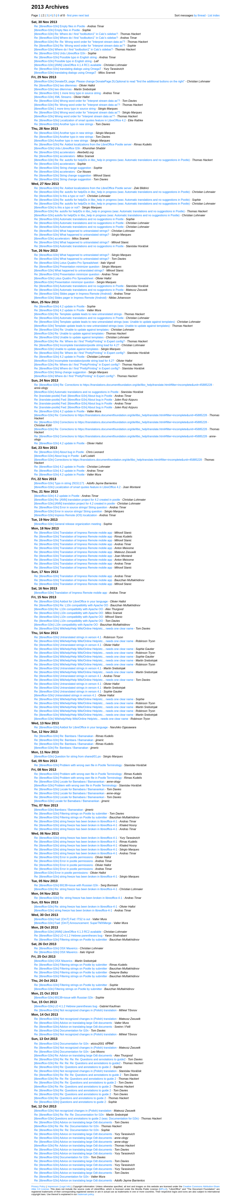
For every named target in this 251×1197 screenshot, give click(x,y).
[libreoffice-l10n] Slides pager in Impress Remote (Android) (70, 297)
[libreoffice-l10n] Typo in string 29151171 (59, 483)
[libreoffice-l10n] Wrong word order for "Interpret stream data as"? (74, 116)
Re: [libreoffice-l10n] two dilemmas (55, 85)
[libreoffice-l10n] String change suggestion (60, 372)
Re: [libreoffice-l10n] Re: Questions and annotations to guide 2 (72, 1067)
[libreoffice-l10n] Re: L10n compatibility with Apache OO (68, 609)
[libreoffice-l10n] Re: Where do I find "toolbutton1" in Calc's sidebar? (76, 33)
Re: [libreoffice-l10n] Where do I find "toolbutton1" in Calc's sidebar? (76, 37)
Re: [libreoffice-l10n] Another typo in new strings (63, 124)
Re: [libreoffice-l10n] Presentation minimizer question (66, 266)
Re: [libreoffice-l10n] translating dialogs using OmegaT (67, 68)
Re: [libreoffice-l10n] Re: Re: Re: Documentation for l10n (69, 1114)
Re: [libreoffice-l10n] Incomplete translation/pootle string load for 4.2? (76, 345)
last (87, 15)
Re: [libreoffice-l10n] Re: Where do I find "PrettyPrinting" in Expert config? (79, 352)
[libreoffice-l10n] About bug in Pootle (56, 455)
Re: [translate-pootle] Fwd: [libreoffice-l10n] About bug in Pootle (73, 395)
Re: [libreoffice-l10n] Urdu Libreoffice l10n (59, 53)
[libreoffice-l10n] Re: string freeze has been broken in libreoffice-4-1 (75, 889)
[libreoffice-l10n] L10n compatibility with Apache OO (66, 624)
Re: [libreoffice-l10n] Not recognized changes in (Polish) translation (75, 1010)
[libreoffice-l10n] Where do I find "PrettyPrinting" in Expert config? (74, 376)
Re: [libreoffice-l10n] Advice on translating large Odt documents (73, 1022)
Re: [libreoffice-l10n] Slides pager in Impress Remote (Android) (73, 293)
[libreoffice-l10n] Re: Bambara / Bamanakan (61, 747)
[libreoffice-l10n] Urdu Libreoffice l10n (57, 148)
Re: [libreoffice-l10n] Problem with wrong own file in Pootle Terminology (78, 765)
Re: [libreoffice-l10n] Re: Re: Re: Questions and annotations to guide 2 (77, 1074)
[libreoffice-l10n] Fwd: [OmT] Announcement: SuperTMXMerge (72, 923)
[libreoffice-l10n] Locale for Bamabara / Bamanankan (66, 801)
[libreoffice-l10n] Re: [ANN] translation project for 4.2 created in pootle (77, 499)
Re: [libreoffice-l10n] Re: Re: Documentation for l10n (66, 1130)
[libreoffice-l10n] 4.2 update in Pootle (56, 495)
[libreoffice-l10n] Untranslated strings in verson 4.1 (65, 695)
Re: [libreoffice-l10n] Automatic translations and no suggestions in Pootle (79, 219)
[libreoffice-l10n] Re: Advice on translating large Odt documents (73, 1055)
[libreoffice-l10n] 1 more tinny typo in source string (65, 108)
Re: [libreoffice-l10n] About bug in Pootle (59, 452)
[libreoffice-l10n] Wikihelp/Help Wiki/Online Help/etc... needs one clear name (81, 718)
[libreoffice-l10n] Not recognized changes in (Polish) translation (73, 1110)
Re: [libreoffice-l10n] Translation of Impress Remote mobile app (73, 532)
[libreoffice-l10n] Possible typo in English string (63, 61)
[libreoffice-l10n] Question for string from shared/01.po (67, 756)
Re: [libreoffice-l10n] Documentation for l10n (61, 1030)
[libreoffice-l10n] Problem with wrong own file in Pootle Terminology (75, 785)
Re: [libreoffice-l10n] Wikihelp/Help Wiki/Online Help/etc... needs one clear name (83, 628)
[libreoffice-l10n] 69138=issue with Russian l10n (63, 997)
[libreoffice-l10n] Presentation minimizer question (64, 282)
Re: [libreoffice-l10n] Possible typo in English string (65, 57)
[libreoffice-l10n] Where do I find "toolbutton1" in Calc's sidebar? (73, 49)
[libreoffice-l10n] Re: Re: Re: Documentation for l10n (66, 1126)
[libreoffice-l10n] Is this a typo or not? (57, 207)
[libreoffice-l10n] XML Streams (52, 96)
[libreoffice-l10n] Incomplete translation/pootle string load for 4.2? (74, 360)
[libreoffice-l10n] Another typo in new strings (61, 140)
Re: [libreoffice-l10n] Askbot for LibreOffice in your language (71, 601)
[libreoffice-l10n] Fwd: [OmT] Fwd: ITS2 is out (62, 919)
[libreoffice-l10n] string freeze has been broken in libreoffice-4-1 (73, 910)
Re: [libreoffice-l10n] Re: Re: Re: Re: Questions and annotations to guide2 (80, 1059)
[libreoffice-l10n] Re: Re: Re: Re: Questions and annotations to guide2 (77, 1063)
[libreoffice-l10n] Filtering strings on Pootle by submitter (68, 989)
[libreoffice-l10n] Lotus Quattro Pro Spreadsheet (63, 278)
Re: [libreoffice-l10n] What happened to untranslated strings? (71, 230)
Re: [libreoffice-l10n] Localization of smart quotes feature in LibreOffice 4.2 (80, 120)
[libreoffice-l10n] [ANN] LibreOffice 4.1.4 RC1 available (67, 65)
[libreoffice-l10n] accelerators (52, 238)
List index (214, 15)
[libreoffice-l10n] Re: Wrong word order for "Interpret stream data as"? (77, 104)
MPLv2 (162, 1189)
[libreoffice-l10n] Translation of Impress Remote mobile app (70, 592)
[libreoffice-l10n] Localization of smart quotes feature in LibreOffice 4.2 (77, 487)
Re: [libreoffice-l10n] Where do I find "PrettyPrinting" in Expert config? (77, 368)
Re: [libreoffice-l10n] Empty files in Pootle (59, 26)
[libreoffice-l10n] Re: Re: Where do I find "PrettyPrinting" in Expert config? (79, 341)
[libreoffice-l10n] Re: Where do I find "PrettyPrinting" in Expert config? (77, 364)
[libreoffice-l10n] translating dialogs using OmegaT (65, 72)
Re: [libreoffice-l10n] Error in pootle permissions (63, 857)
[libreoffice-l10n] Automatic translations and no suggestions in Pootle (76, 392)
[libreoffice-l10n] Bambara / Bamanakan (58, 809)
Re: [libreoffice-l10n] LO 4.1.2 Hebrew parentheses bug (68, 935)
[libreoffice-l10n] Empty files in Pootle (57, 30)
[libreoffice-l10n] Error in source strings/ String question (68, 511)
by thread (200, 15)
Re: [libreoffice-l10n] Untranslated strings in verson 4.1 (67, 637)
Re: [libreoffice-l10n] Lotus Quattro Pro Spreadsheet (66, 262)
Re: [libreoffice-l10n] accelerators (54, 152)
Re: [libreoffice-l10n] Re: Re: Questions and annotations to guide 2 (75, 1082)
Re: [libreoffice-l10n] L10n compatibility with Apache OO (68, 613)
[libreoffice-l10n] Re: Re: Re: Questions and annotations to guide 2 (75, 1078)
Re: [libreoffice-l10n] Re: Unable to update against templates (71, 329)
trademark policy (86, 1194)
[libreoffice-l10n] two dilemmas (53, 89)
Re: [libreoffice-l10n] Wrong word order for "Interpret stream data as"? (77, 100)
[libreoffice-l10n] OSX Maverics (53, 960)
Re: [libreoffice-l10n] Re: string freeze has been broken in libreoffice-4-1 (78, 897)
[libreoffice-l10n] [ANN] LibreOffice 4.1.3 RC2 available (67, 931)
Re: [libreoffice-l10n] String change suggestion (62, 167)
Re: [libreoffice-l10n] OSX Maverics (56, 948)
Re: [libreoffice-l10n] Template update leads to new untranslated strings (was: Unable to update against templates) (104, 321)
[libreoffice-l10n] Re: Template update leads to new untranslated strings (78, 314)
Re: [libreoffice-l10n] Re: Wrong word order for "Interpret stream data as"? (79, 45)
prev (75, 15)
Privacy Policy (38, 1186)
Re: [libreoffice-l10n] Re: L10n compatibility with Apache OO (71, 605)
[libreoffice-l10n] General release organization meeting (67, 523)
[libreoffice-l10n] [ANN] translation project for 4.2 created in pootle (74, 503)
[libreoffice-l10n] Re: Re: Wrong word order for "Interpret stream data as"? (79, 41)
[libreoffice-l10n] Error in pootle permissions (61, 872)
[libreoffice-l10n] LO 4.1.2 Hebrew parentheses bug (65, 1006)
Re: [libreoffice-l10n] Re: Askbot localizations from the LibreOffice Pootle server (83, 144)
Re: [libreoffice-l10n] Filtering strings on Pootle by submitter (70, 813)
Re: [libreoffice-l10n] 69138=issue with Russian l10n (66, 885)
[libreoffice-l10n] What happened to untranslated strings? (69, 270)
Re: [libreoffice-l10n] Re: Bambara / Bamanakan (63, 736)
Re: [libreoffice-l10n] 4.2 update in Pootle (59, 306)
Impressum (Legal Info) (59, 1186)
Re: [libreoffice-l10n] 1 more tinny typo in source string (67, 93)
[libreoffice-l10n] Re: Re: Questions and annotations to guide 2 (72, 1086)
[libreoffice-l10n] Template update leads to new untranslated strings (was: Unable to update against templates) (102, 325)
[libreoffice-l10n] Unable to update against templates (66, 349)
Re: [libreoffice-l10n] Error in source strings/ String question (70, 507)
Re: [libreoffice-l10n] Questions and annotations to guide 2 (70, 1101)
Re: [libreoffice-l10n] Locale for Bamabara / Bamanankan (69, 781)
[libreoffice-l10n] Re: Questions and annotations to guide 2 (70, 1098)
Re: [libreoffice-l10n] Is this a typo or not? (59, 195)
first (69, 15)
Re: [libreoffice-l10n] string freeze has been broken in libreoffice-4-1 (75, 821)
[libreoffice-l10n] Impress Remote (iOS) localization (65, 515)
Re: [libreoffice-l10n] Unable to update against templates (69, 337)
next (81, 15)
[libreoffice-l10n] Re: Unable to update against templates (69, 333)
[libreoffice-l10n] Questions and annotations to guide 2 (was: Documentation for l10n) (86, 1118)
